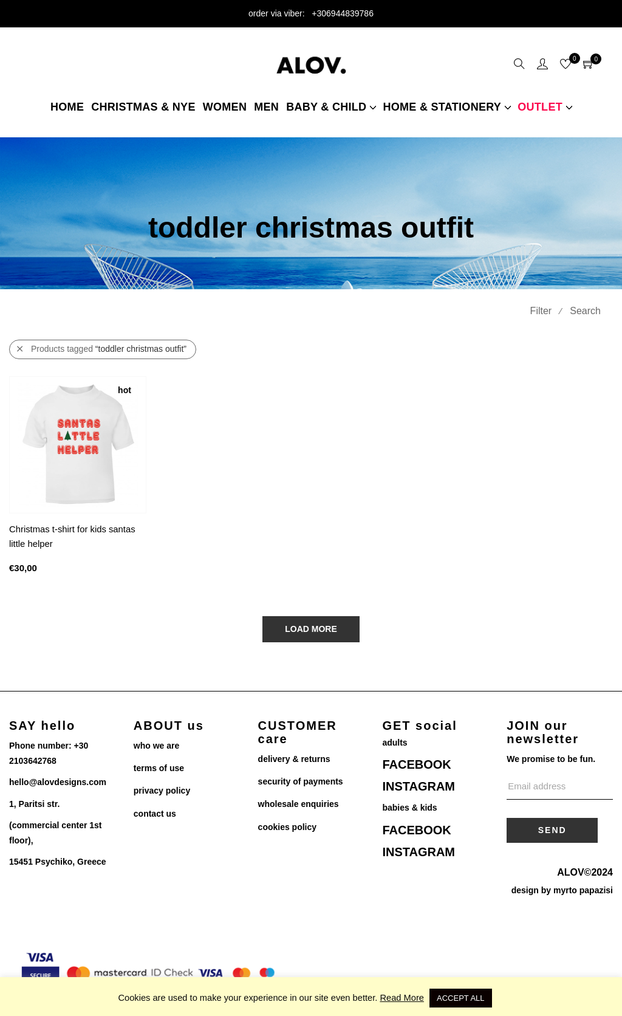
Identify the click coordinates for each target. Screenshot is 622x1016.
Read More (402, 998)
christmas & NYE (143, 107)
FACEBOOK (416, 764)
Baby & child (326, 107)
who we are (156, 745)
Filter (541, 311)
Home (67, 107)
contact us (155, 814)
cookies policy (287, 827)
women (225, 107)
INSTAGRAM (418, 786)
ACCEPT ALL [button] (461, 998)
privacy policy (162, 790)
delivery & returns (294, 759)
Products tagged (101, 349)
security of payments (300, 781)
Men (266, 107)
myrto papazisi (583, 890)
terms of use (159, 768)
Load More (311, 629)
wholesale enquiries (298, 804)
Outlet (540, 107)
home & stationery (442, 107)
